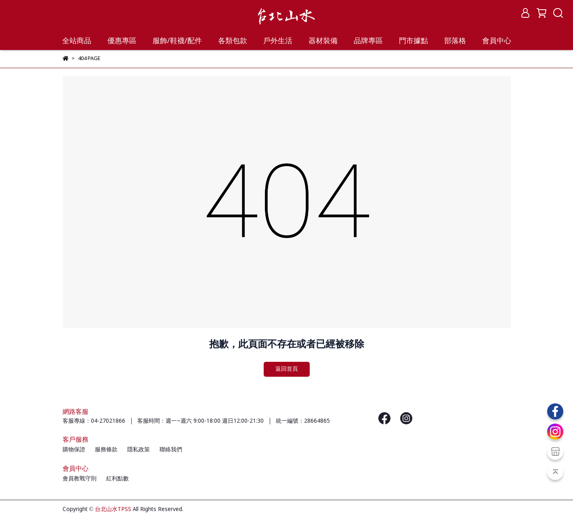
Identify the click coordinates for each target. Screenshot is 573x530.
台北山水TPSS (113, 509)
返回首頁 (286, 369)
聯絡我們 (171, 449)
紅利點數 (117, 478)
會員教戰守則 (80, 478)
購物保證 (74, 449)
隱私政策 (138, 449)
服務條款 (106, 449)
